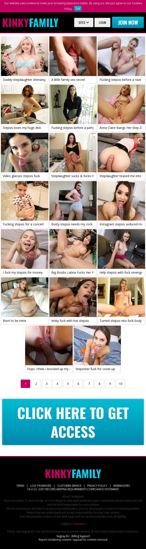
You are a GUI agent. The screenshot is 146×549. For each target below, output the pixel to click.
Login (102, 22)
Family (30, 22)
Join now (128, 22)
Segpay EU (28, 531)
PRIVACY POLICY (97, 486)
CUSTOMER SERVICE (69, 486)
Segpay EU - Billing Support (73, 536)
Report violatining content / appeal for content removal (73, 540)
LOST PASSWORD (40, 486)
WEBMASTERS (121, 486)
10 (120, 384)
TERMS (20, 486)
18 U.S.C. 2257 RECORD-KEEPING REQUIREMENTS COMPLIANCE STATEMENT (73, 489)
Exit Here (80, 524)
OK (78, 9)
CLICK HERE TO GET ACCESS (73, 422)
